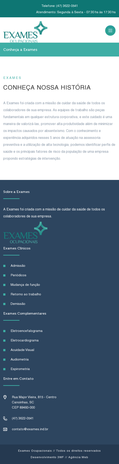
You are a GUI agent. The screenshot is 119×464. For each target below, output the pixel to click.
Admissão (18, 265)
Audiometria (20, 359)
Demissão (18, 304)
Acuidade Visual (22, 350)
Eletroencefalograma (27, 331)
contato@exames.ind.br (30, 429)
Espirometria (20, 369)
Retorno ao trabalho (26, 294)
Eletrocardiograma (25, 340)
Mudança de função (25, 284)
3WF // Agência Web (73, 457)
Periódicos (18, 275)
